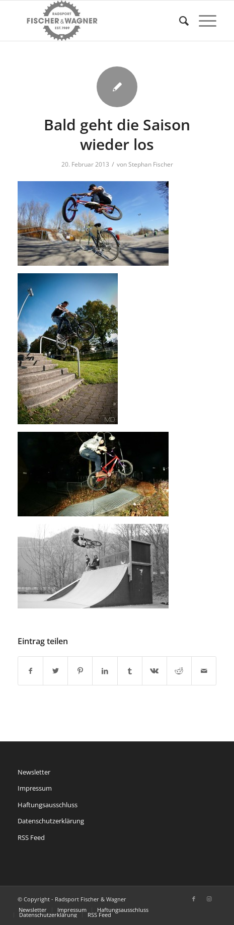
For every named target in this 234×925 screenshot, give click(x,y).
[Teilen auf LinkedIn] (105, 671)
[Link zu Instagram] (208, 898)
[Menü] (202, 21)
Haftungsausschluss (47, 804)
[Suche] (179, 21)
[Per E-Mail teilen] (204, 671)
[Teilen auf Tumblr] (130, 671)
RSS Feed (31, 837)
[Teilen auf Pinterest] (80, 671)
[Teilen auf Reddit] (179, 671)
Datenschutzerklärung (51, 820)
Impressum (35, 788)
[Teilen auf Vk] (154, 671)
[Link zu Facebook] (193, 898)
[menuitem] (179, 21)
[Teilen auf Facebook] (30, 671)
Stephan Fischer (150, 164)
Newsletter (34, 772)
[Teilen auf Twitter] (55, 671)
